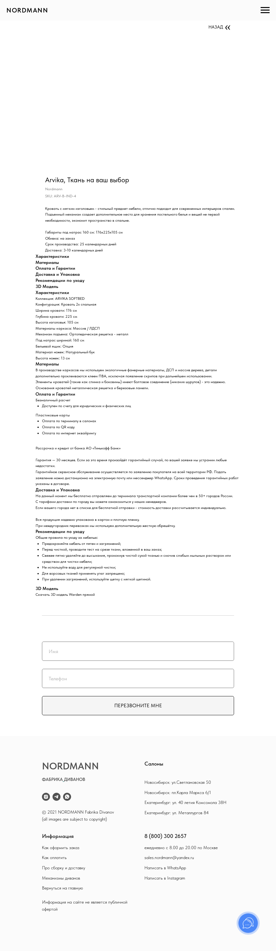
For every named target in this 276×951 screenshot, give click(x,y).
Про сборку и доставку (63, 867)
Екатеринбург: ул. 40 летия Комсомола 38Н (185, 802)
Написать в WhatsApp (165, 867)
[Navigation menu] (265, 10)
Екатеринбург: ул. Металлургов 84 (176, 812)
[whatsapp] (67, 797)
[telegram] (57, 797)
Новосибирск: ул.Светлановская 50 (177, 782)
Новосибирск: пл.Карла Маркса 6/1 (177, 792)
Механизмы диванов (61, 878)
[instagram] (46, 797)
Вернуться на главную (62, 887)
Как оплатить (54, 857)
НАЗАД (215, 26)
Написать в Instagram (164, 878)
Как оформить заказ (60, 847)
